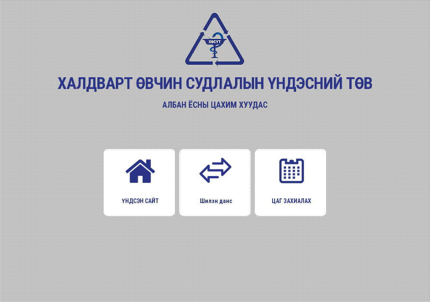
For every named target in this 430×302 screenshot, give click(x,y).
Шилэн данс (215, 178)
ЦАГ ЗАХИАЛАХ (291, 178)
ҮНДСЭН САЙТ (140, 178)
